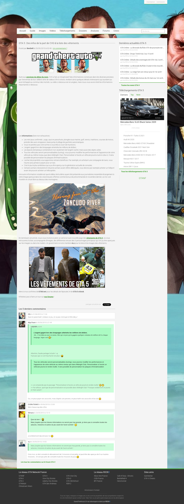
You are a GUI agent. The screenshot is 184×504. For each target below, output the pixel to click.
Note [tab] (138, 95)
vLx (29, 442)
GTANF (142, 178)
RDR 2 (68, 484)
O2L (29, 314)
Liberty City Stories (50, 481)
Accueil (22, 31)
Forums (106, 31)
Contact (97, 490)
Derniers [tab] (124, 95)
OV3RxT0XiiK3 (33, 404)
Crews (116, 31)
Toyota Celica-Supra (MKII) (134, 163)
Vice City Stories (49, 478)
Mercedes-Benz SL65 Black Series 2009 (138, 122)
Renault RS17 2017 (131, 159)
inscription (151, 2)
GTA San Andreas (49, 484)
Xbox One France (100, 476)
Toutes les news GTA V (130, 85)
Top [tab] (132, 95)
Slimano (31, 413)
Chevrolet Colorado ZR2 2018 (135, 151)
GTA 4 (45, 476)
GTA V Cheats (149, 478)
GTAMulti (22, 484)
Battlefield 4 (122, 478)
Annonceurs (89, 490)
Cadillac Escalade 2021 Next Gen (137, 147)
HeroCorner (121, 481)
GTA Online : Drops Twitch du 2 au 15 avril (136, 54)
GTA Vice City (71, 476)
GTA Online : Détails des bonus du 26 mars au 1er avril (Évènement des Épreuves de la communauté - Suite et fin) (142, 78)
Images (42, 31)
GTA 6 (21, 478)
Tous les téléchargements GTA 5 (134, 171)
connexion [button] (161, 2)
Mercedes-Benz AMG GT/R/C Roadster (139, 143)
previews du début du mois (37, 77)
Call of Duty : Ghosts (125, 476)
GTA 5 (21, 481)
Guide (32, 31)
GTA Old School (72, 481)
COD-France (99, 478)
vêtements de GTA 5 (94, 238)
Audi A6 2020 (129, 139)
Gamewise (148, 476)
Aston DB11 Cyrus (131, 166)
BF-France (98, 481)
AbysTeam (32, 322)
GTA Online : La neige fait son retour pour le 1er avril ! (141, 72)
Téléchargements (67, 31)
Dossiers (83, 31)
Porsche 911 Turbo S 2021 (134, 136)
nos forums (48, 297)
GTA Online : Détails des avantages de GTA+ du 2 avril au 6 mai (142, 60)
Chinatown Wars (25, 486)
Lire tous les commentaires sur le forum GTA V (38, 462)
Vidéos (53, 31)
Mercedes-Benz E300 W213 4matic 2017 (140, 155)
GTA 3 (68, 478)
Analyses (95, 31)
